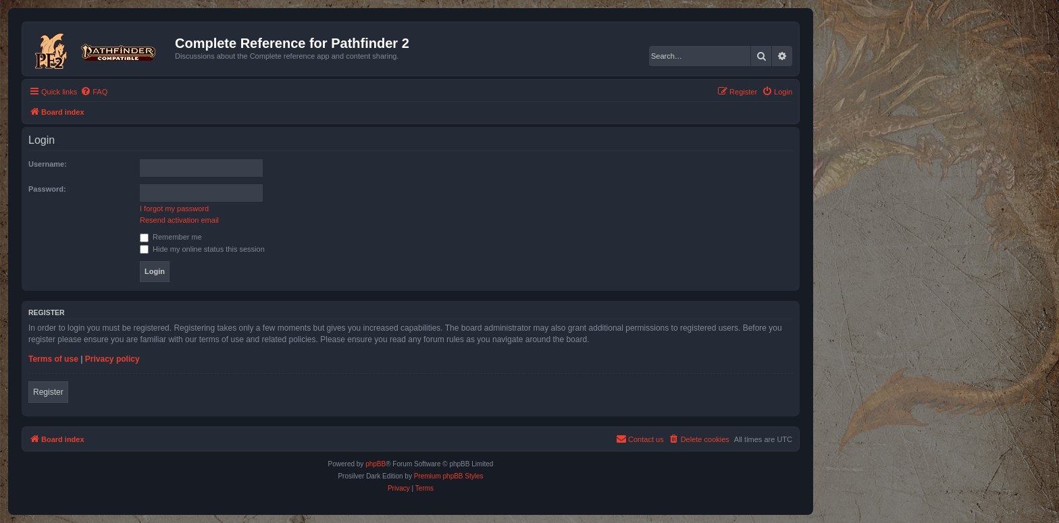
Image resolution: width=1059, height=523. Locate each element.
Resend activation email (179, 220)
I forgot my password (174, 208)
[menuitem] (93, 92)
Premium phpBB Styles (449, 476)
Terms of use (53, 359)
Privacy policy (112, 359)
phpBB (375, 464)
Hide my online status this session (202, 249)
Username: (47, 164)
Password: (47, 189)
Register (48, 392)
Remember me (171, 237)
